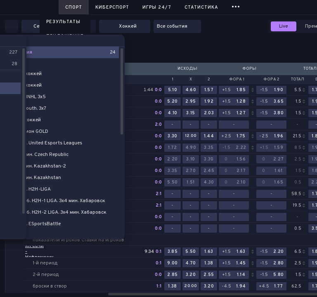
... (236, 6)
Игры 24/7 (156, 7)
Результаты (63, 22)
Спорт (73, 7)
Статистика (201, 7)
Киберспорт (112, 7)
